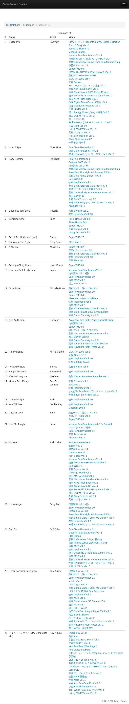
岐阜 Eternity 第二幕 (79, 361)
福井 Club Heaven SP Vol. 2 (83, 150)
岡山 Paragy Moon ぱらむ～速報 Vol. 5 (89, 112)
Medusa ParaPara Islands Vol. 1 (85, 55)
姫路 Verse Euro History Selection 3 (87, 462)
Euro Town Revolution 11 (82, 147)
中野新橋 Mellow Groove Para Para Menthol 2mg (94, 169)
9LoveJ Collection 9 (79, 48)
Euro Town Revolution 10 (82, 276)
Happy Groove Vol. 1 (79, 232)
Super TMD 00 (76, 68)
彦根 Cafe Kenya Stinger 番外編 (85, 539)
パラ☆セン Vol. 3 (78, 584)
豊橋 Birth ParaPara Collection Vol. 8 (88, 185)
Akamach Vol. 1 (77, 206)
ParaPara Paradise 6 (79, 159)
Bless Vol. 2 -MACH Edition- (83, 298)
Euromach (28, 25)
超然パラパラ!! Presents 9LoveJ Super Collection (94, 42)
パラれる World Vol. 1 (80, 472)
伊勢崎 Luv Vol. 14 (78, 65)
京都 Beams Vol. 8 (78, 469)
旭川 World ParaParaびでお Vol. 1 (86, 690)
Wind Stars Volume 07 (80, 139)
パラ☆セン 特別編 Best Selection (86, 591)
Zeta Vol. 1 (74, 384)
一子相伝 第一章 (77, 142)
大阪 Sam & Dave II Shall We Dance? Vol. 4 (91, 517)
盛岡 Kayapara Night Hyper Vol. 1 (86, 624)
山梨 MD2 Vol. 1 (77, 280)
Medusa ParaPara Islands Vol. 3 (85, 270)
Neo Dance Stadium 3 (80, 649)
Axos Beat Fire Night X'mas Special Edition (91, 320)
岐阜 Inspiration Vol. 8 (80, 388)
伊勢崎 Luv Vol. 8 (78, 633)
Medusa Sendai (77, 52)
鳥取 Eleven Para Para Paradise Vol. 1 (89, 376)
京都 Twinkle (75, 82)
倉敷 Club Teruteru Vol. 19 (82, 496)
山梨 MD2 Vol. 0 (77, 556)
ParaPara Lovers (14, 4)
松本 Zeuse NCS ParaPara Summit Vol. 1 (90, 95)
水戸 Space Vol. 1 (78, 456)
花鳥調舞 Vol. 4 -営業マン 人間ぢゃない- (90, 58)
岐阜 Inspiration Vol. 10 (81, 214)
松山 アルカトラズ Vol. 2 (82, 115)
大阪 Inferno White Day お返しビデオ (88, 542)
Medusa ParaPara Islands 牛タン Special (90, 424)
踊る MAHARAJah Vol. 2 (81, 476)
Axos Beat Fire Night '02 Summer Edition (90, 172)
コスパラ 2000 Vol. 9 (79, 351)
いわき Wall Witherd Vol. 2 (82, 129)
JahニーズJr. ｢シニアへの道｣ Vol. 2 (87, 85)
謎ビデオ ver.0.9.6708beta (82, 75)
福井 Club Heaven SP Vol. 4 (83, 486)
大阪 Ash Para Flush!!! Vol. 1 (83, 89)
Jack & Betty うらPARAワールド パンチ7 (90, 122)
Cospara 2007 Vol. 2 (79, 162)
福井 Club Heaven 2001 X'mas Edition (88, 92)
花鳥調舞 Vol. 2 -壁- (79, 165)
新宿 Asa (73, 636)
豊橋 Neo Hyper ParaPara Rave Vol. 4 (88, 333)
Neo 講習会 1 (75, 466)
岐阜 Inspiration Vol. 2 (80, 182)
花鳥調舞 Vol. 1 (76, 323)
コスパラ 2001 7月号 (80, 427)
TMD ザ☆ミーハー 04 (80, 250)
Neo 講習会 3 (75, 179)
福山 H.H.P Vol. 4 (78, 283)
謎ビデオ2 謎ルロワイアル (83, 288)
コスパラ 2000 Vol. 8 (79, 416)
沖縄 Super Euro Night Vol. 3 (83, 315)
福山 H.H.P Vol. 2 (78, 608)
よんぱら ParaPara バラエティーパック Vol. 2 (93, 391)
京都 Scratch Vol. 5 (78, 366)
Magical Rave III (77, 407)
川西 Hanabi (75, 536)
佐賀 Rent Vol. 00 (78, 125)
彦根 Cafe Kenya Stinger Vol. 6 (85, 175)
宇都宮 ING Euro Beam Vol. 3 (84, 639)
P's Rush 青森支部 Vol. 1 (81, 135)
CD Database (13, 25)
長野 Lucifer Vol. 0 (78, 109)
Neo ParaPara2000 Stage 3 (83, 646)
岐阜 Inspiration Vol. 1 (80, 521)
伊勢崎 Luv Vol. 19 (78, 571)
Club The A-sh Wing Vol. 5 (82, 659)
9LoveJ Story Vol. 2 (79, 45)
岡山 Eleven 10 (76, 119)
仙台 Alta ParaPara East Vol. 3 (84, 683)
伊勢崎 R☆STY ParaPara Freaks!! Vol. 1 (90, 72)
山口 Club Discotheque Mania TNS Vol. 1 (90, 611)
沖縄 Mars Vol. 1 (77, 680)
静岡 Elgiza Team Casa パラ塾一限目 (88, 102)
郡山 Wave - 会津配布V (81, 628)
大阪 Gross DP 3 (77, 355)
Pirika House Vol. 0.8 (79, 219)
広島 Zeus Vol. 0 (77, 434)
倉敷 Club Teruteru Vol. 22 (82, 199)
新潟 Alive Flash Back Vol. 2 (83, 482)
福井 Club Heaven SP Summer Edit (87, 601)
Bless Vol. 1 (75, 242)
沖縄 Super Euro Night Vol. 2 (83, 394)
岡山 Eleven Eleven (79, 336)
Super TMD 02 (76, 247)
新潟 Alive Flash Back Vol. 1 (83, 99)
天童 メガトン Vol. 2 (79, 132)
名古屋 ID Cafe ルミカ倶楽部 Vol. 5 (87, 663)
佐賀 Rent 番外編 (78, 676)
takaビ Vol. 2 (75, 581)
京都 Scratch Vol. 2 (78, 210)
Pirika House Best (78, 222)
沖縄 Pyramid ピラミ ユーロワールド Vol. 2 (91, 154)
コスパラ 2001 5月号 (80, 78)
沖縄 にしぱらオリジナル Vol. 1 (85, 673)
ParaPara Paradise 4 (79, 442)
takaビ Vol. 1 (75, 445)
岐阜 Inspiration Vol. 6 (80, 301)
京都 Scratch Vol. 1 (78, 381)
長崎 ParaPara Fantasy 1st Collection (88, 343)
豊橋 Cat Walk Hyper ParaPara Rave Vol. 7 (91, 192)
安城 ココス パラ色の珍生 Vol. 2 (85, 189)
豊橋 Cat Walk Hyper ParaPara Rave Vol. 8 (91, 559)
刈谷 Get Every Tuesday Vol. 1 (84, 105)
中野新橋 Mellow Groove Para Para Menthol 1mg (94, 62)
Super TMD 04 (76, 265)
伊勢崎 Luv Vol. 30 (78, 511)
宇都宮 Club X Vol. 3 (79, 643)
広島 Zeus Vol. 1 (77, 260)
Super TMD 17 (76, 225)
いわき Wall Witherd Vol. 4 (82, 693)
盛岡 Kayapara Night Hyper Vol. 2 (86, 347)
